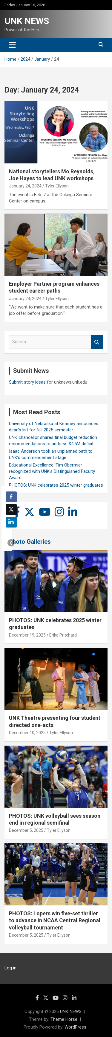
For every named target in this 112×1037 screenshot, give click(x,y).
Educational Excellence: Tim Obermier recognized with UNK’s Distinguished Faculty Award (52, 471)
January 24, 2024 (25, 186)
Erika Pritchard (63, 635)
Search (97, 342)
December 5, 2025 (26, 830)
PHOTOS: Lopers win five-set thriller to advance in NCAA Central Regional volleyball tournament (54, 920)
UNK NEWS (26, 21)
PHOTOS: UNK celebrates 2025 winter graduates (56, 485)
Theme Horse (63, 1019)
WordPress (75, 1027)
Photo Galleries (30, 541)
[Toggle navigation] (12, 45)
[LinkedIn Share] (11, 522)
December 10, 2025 (27, 732)
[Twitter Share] (11, 509)
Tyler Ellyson (57, 186)
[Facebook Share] (11, 496)
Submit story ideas (27, 382)
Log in (10, 968)
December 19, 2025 (27, 635)
